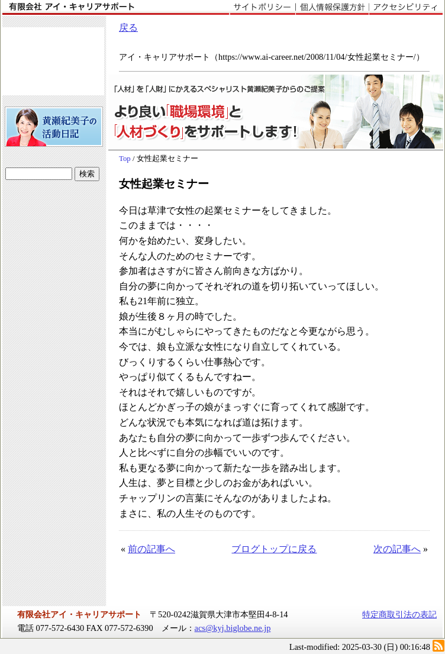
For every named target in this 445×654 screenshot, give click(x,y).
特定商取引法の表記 (399, 614)
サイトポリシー (262, 7)
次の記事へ (397, 549)
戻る (128, 27)
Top (125, 158)
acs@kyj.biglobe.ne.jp (233, 628)
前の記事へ (151, 549)
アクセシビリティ (406, 7)
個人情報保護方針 (332, 7)
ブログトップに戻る (274, 549)
